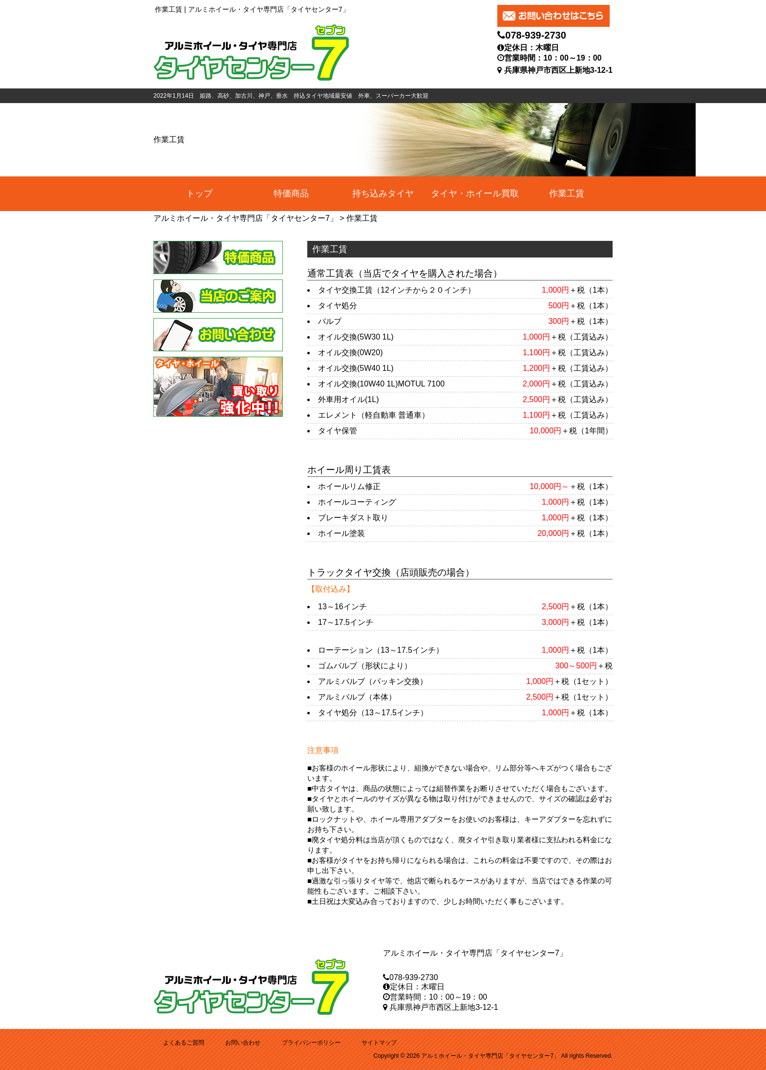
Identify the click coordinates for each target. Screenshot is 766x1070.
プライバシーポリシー (311, 1042)
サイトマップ (379, 1042)
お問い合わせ (242, 1042)
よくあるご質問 (183, 1042)
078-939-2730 (535, 35)
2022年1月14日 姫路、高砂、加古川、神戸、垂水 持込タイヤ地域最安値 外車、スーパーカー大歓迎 (290, 95)
